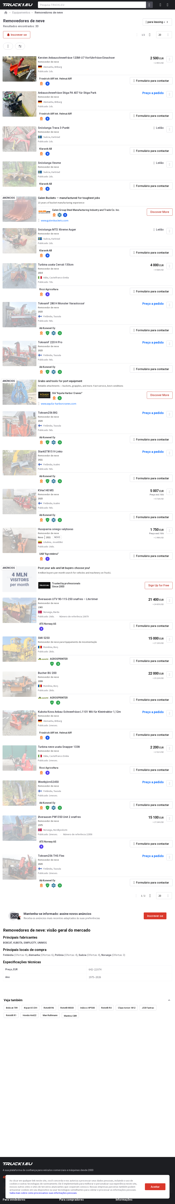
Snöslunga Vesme (49, 163)
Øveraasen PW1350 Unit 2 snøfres (59, 817)
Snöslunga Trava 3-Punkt (53, 127)
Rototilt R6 (49, 1007)
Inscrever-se (155, 916)
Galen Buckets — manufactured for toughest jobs (69, 198)
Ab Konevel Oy (47, 328)
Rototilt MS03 (67, 1007)
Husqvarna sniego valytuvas (55, 529)
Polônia (59, 955)
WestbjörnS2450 (48, 782)
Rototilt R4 (106, 1007)
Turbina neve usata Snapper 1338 (59, 746)
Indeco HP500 (87, 1007)
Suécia (82, 955)
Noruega (106, 955)
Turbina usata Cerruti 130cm (55, 264)
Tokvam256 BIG (47, 412)
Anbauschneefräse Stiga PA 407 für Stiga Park (67, 92)
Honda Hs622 (29, 1015)
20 (159, 34)
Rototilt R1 (11, 1015)
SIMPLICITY (30, 942)
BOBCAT (7, 942)
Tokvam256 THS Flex (51, 855)
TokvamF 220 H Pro (50, 342)
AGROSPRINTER (59, 658)
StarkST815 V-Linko (50, 451)
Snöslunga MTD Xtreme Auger (57, 229)
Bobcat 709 (11, 1007)
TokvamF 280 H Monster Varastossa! (61, 303)
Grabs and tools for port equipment (60, 381)
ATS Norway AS (47, 623)
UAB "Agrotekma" (48, 553)
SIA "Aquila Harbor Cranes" (67, 393)
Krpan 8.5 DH (30, 1007)
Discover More (159, 212)
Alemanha (34, 955)
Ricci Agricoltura (48, 289)
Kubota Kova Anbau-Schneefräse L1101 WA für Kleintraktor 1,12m (79, 711)
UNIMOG (42, 942)
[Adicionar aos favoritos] (169, 59)
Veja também (13, 1000)
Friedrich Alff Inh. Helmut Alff (55, 78)
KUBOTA (17, 942)
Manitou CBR (70, 1016)
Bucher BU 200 (47, 673)
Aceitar (155, 1186)
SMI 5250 (44, 638)
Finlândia (8, 955)
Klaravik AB (45, 148)
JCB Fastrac (148, 1007)
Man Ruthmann (50, 1015)
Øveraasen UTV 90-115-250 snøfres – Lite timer (68, 599)
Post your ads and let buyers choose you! (64, 568)
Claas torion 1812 (126, 1007)
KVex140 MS (46, 490)
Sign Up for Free (158, 585)
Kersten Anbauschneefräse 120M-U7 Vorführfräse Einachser (76, 57)
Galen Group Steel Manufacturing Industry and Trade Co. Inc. (86, 210)
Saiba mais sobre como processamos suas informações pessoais (43, 1192)
